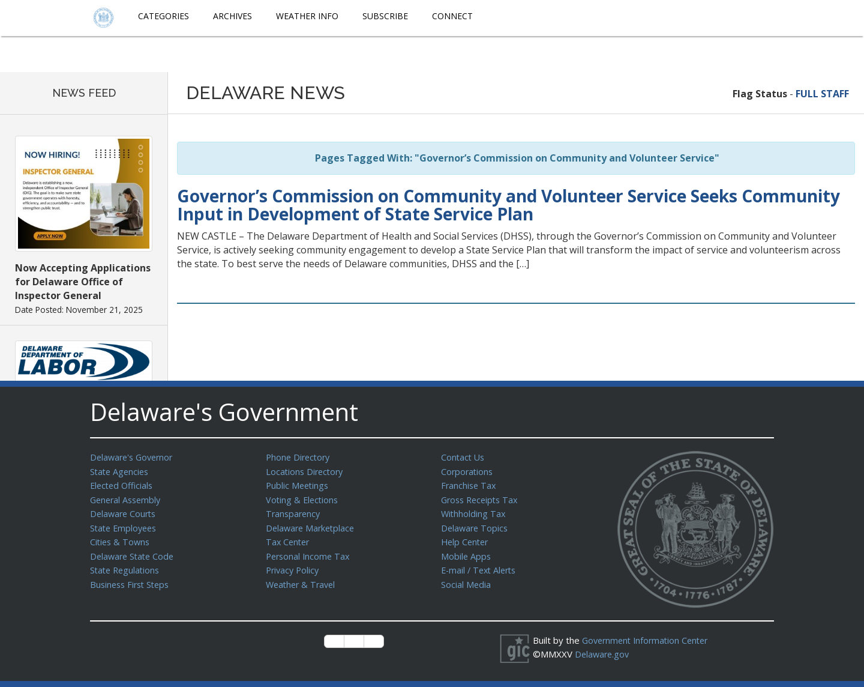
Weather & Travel (303, 579)
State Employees (125, 525)
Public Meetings (298, 484)
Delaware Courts (125, 511)
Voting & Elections (303, 498)
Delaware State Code (134, 552)
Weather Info (307, 16)
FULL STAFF (822, 93)
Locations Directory (306, 471)
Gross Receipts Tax (482, 498)
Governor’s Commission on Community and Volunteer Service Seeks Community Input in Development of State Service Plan (508, 205)
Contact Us (464, 457)
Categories (163, 16)
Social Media (466, 579)
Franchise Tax (469, 484)
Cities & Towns (121, 538)
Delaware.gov (603, 653)
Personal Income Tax (309, 552)
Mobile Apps (466, 552)
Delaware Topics (476, 525)
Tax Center (289, 538)
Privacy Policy (294, 565)
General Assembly (127, 498)
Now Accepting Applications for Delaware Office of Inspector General (83, 281)
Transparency (294, 511)
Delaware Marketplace (312, 525)
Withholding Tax (474, 511)
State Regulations (126, 565)
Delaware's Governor (134, 457)
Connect (452, 16)
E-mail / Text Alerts (481, 565)
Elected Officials (123, 484)
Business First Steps (132, 579)
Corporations (468, 471)
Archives (232, 16)
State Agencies (121, 471)
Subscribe (385, 16)
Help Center (466, 538)
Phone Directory (300, 457)
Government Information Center (648, 640)
